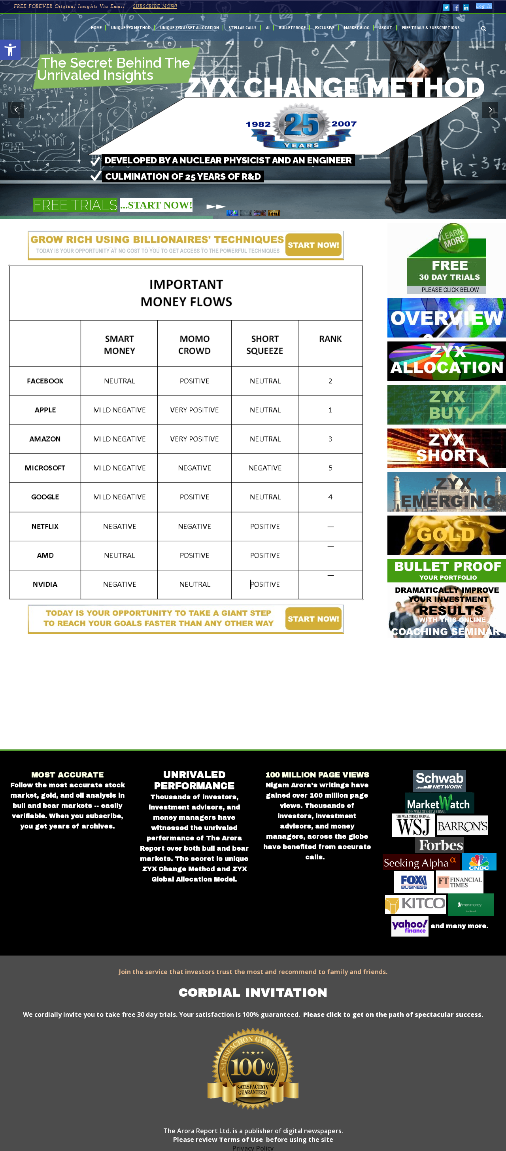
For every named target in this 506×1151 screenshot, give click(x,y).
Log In (484, 6)
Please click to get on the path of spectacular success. (393, 1014)
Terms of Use (240, 1139)
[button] (10, 50)
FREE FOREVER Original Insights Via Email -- (95, 6)
